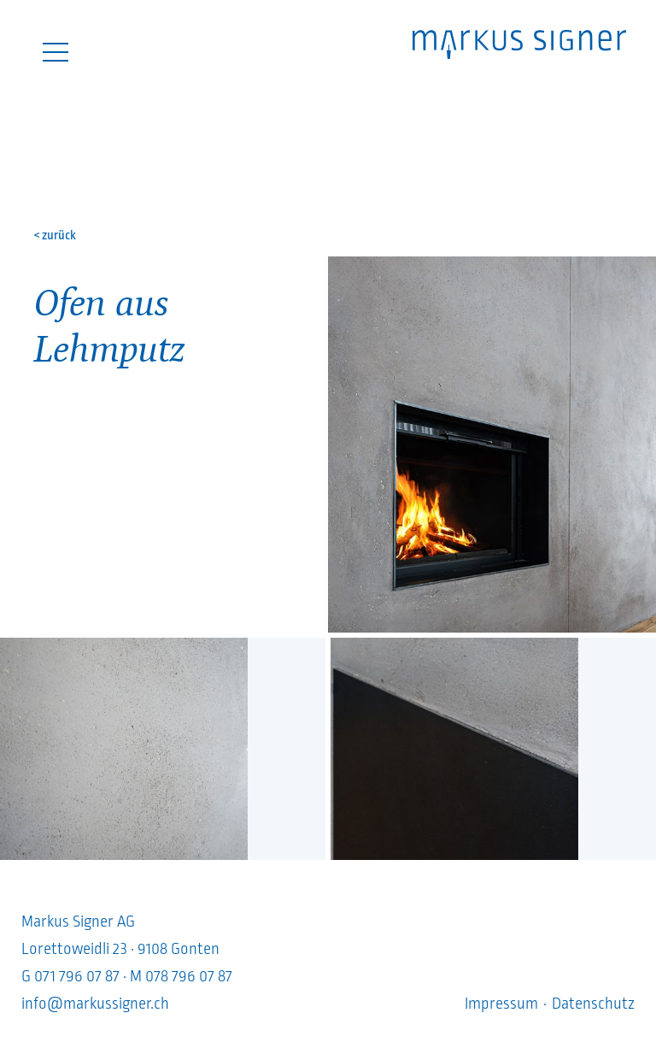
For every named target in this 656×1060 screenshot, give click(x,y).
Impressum (501, 1003)
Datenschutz (593, 1003)
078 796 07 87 (188, 976)
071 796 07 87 (77, 976)
